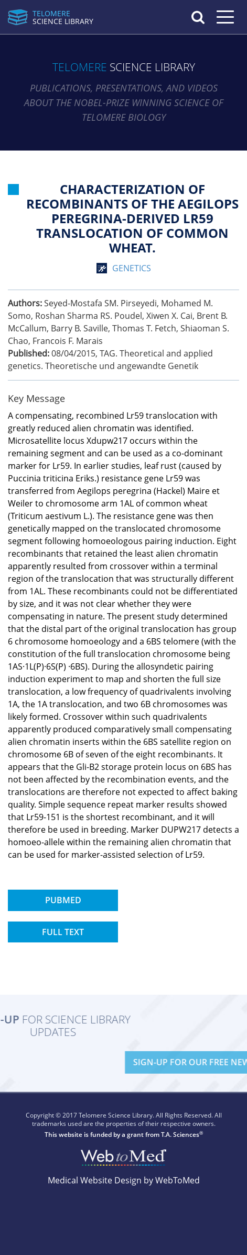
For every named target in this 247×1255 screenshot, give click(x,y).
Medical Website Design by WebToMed (124, 1180)
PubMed (63, 900)
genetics (131, 268)
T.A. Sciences (180, 1134)
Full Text (63, 932)
